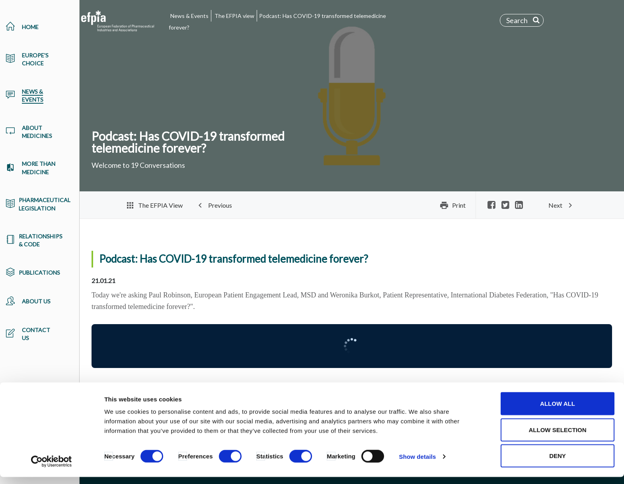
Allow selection (558, 436)
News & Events (189, 15)
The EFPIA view (234, 15)
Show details (417, 463)
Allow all (557, 410)
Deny (557, 462)
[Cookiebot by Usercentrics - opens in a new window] (51, 468)
